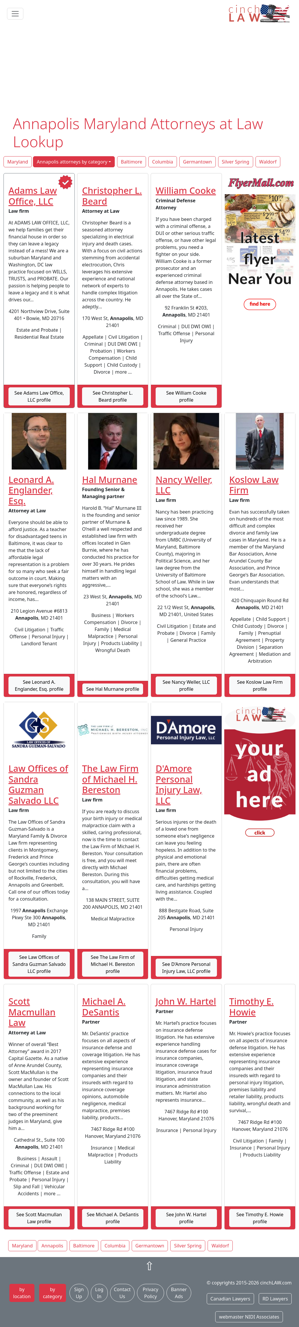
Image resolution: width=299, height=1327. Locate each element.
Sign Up (79, 1293)
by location (22, 1293)
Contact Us (122, 1293)
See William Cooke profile (186, 396)
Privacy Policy (150, 1293)
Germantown (197, 162)
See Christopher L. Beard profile (113, 396)
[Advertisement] (149, 71)
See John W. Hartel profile (186, 1218)
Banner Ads (179, 1293)
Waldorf (268, 162)
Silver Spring (235, 162)
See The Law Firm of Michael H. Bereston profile (113, 964)
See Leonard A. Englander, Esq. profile (39, 685)
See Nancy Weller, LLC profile (186, 685)
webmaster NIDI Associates (249, 1317)
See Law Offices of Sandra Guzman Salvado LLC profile (39, 964)
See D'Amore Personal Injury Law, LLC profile (186, 967)
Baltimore (131, 162)
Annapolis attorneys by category (72, 162)
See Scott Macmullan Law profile (39, 1218)
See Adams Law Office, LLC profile (39, 396)
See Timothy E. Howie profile (260, 1218)
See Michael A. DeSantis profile (113, 1218)
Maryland (17, 162)
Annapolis (52, 1245)
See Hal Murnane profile (112, 689)
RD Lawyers (275, 1299)
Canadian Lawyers (230, 1299)
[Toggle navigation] (15, 14)
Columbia (162, 162)
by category (52, 1293)
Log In (99, 1293)
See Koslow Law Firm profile (260, 685)
